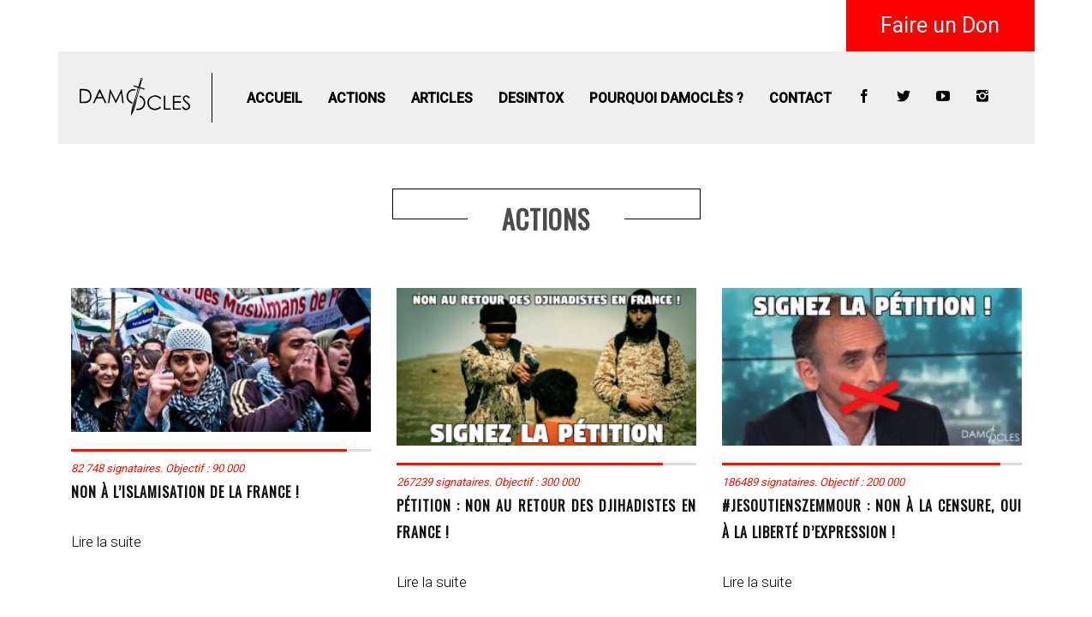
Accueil (274, 98)
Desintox (531, 98)
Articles (442, 98)
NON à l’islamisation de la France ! (185, 492)
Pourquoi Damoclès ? (666, 98)
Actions (356, 98)
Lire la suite (106, 541)
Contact (800, 98)
